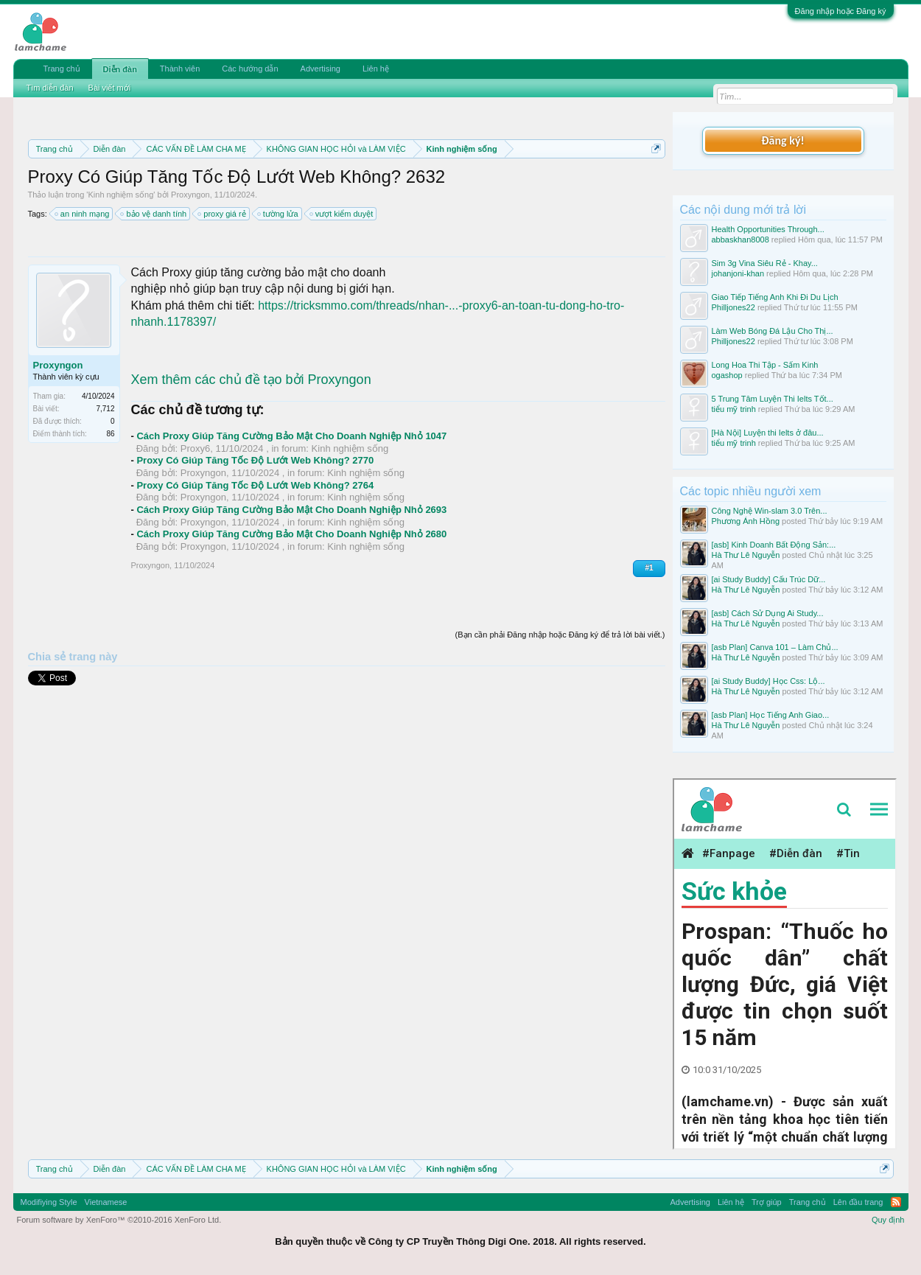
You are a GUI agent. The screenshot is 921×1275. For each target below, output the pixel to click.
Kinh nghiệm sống (120, 194)
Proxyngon (190, 194)
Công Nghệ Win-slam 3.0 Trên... (769, 510)
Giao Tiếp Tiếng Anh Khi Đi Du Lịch (775, 297)
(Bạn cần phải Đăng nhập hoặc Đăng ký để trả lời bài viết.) (560, 634)
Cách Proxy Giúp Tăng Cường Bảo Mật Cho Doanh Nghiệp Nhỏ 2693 (291, 509)
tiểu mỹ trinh (734, 409)
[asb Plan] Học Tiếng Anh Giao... (771, 714)
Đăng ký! (782, 140)
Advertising (320, 68)
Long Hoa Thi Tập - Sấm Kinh (765, 364)
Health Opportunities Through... (768, 229)
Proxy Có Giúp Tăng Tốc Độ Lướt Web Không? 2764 (255, 485)
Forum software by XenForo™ (119, 1219)
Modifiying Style (49, 1202)
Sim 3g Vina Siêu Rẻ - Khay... (765, 263)
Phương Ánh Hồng (746, 521)
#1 (649, 568)
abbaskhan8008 (740, 239)
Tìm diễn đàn (50, 87)
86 (110, 434)
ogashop (727, 375)
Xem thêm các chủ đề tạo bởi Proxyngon (251, 379)
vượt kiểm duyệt (342, 213)
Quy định (888, 1219)
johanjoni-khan (738, 273)
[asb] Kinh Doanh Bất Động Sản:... (774, 544)
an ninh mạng (83, 213)
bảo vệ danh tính (154, 213)
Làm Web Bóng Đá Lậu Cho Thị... (772, 330)
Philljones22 (733, 307)
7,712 (105, 409)
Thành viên (180, 68)
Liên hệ (376, 68)
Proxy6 (195, 448)
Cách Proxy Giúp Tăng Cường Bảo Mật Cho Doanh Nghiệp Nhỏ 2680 (291, 533)
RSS (896, 1202)
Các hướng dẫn (250, 68)
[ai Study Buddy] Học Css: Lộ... (768, 681)
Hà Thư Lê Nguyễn (746, 555)
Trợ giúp (767, 1202)
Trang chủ (61, 68)
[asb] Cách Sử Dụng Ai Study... (768, 613)
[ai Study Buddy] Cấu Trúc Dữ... (769, 579)
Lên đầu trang (858, 1202)
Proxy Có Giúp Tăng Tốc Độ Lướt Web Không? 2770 (255, 460)
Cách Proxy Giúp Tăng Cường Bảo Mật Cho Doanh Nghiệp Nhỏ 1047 (291, 435)
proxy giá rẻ (222, 213)
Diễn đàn (120, 69)
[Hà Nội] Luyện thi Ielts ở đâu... (768, 432)
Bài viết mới (109, 87)
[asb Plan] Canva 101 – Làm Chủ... (775, 647)
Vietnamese (106, 1202)
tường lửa (278, 213)
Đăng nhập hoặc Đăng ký (840, 11)
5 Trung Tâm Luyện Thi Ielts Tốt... (772, 398)
